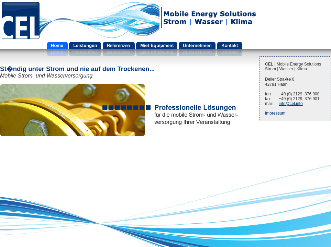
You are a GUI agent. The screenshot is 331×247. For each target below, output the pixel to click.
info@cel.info (291, 103)
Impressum (275, 113)
